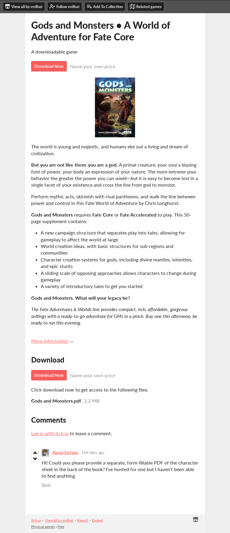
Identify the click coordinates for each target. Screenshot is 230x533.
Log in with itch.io (50, 433)
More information (52, 341)
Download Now (48, 66)
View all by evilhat (59, 520)
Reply (46, 484)
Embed (97, 520)
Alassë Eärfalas (65, 452)
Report (82, 520)
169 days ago (92, 452)
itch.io (36, 520)
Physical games (43, 526)
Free (61, 526)
